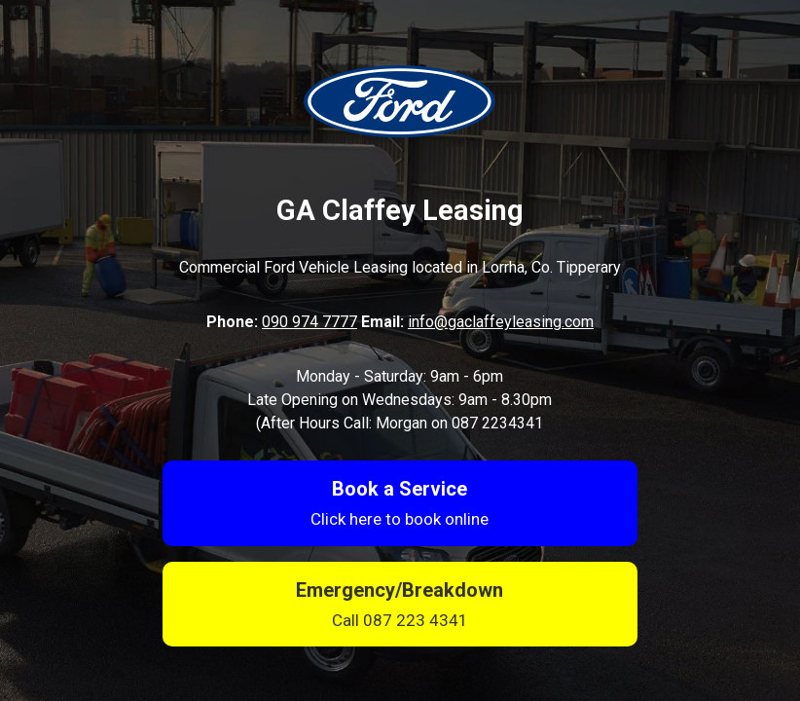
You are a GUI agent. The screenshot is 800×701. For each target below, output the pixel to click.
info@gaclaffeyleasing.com (501, 322)
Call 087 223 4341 (400, 620)
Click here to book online (399, 519)
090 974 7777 (309, 322)
